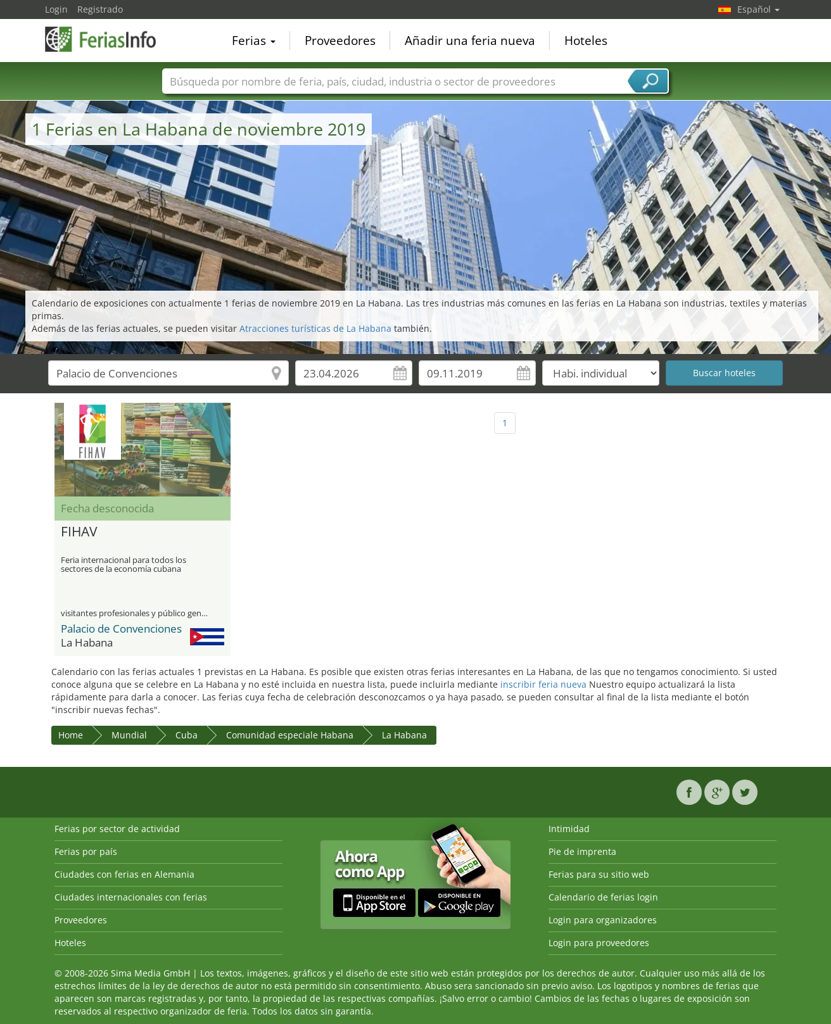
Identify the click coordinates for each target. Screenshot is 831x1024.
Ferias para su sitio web (599, 874)
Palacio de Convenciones (121, 628)
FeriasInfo (108, 39)
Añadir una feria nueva (470, 40)
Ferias (254, 40)
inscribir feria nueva (543, 684)
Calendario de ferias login (603, 897)
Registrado (100, 9)
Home (70, 735)
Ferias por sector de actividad (117, 829)
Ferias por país (85, 851)
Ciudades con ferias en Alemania (124, 874)
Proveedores (340, 40)
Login (56, 9)
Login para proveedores (599, 943)
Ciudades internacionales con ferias (130, 897)
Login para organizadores (603, 920)
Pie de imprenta (582, 851)
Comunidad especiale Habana (289, 735)
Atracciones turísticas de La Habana (315, 328)
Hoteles (585, 40)
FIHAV (79, 532)
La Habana (404, 735)
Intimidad (569, 829)
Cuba (186, 735)
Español (758, 9)
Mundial (129, 735)
